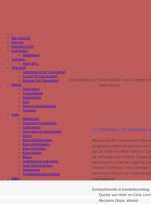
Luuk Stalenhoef (83, 85)
